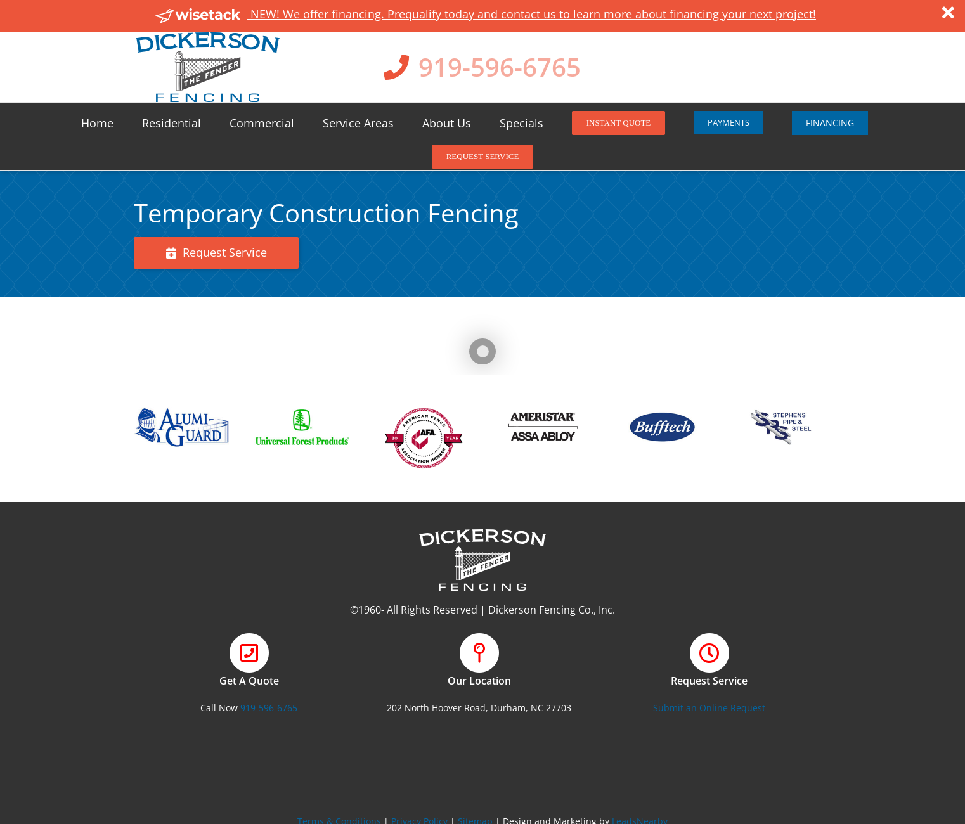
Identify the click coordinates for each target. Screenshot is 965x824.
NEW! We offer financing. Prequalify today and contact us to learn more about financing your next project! (485, 14)
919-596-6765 (499, 66)
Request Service (216, 252)
